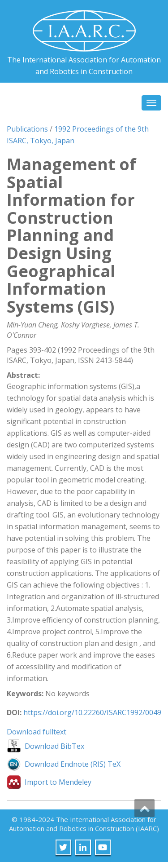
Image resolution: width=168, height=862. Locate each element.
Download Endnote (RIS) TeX (73, 764)
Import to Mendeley (58, 782)
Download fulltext (36, 732)
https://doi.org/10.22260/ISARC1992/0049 (92, 712)
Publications (27, 129)
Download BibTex (54, 746)
